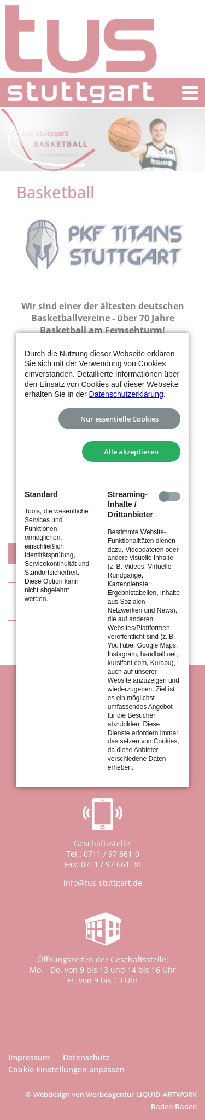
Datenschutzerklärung (126, 394)
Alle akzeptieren (131, 452)
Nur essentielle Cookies (119, 419)
